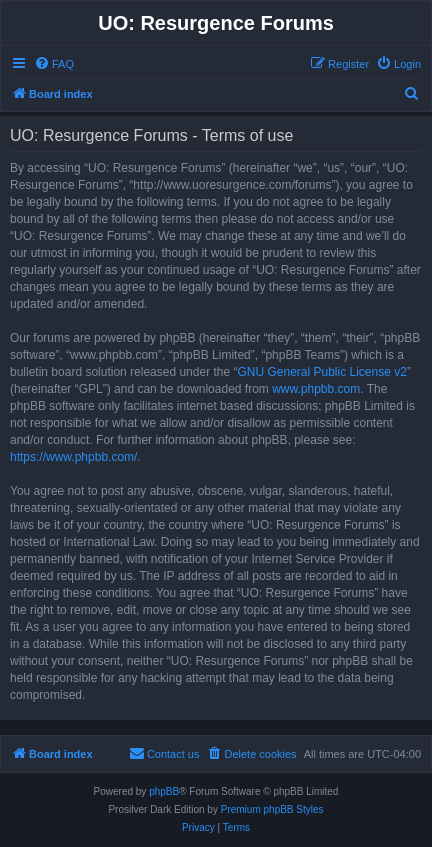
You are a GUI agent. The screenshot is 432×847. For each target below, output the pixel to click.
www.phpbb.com (316, 389)
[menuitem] (54, 64)
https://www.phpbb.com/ (73, 457)
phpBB (164, 791)
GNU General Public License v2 (321, 372)
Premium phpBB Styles (272, 809)
